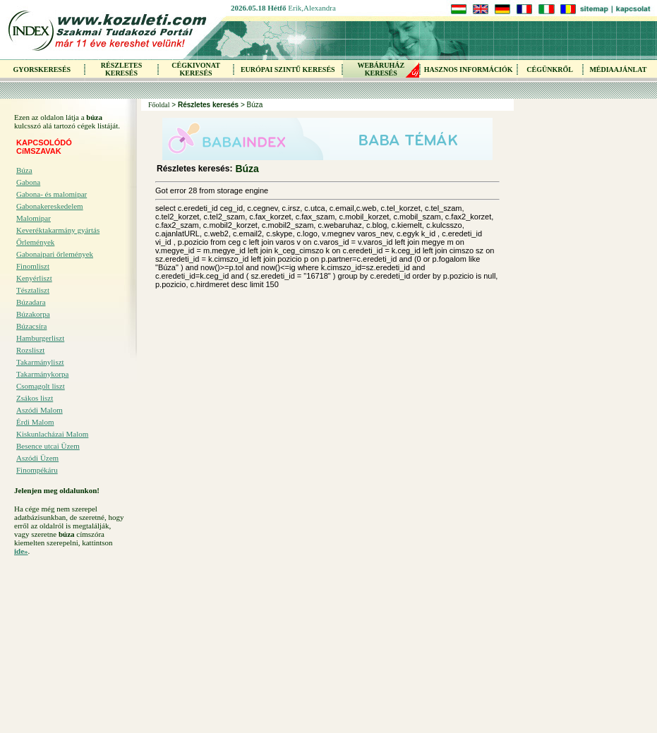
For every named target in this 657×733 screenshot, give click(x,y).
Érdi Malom (35, 422)
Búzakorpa (33, 314)
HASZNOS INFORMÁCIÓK (468, 69)
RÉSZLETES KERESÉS (121, 69)
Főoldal (159, 105)
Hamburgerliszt (40, 338)
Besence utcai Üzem (48, 446)
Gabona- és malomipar (51, 194)
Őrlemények (35, 242)
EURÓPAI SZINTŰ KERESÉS (288, 69)
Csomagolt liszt (40, 386)
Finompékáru (37, 470)
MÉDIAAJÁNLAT (617, 69)
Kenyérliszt (34, 278)
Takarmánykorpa (42, 374)
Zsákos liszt (34, 398)
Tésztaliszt (32, 290)
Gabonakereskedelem (49, 206)
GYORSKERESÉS (42, 69)
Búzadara (31, 302)
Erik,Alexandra (312, 8)
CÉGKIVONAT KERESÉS (195, 69)
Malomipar (33, 218)
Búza (24, 170)
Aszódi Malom (39, 410)
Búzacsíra (31, 326)
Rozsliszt (30, 350)
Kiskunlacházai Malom (52, 434)
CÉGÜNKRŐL (549, 69)
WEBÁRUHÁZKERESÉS (380, 69)
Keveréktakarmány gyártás (58, 230)
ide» (21, 551)
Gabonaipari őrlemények (54, 254)
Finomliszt (32, 266)
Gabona (28, 182)
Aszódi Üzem (37, 458)
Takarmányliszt (40, 362)
